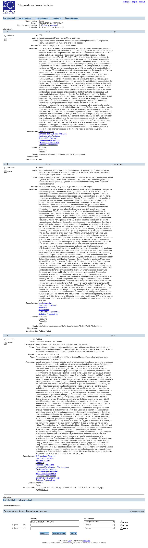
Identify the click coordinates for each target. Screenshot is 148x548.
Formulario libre (138, 511)
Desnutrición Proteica (48, 138)
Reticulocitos (44, 310)
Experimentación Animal (46, 473)
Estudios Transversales (49, 142)
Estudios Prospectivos (48, 145)
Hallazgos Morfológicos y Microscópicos (52, 467)
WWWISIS (86, 540)
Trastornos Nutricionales (46, 469)
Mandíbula (40, 463)
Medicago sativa (45, 303)
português (126, 2)
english (134, 2)
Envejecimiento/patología (49, 140)
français (142, 2)
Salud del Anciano (46, 132)
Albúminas (43, 307)
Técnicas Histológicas (45, 465)
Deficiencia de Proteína (45, 456)
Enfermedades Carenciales (47, 471)
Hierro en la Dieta (43, 460)
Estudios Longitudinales (50, 312)
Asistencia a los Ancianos (49, 136)
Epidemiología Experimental (48, 478)
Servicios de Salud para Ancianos (53, 134)
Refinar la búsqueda (49, 25)
